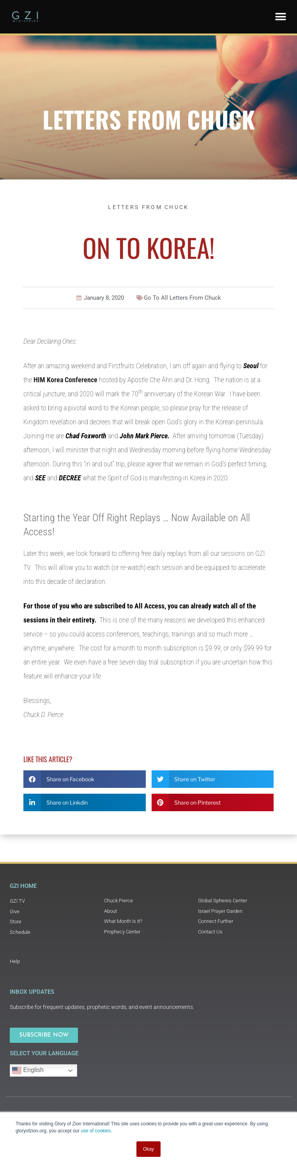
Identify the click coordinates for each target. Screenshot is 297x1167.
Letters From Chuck (148, 119)
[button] (280, 16)
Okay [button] (148, 1149)
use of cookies (96, 1131)
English (28, 1070)
